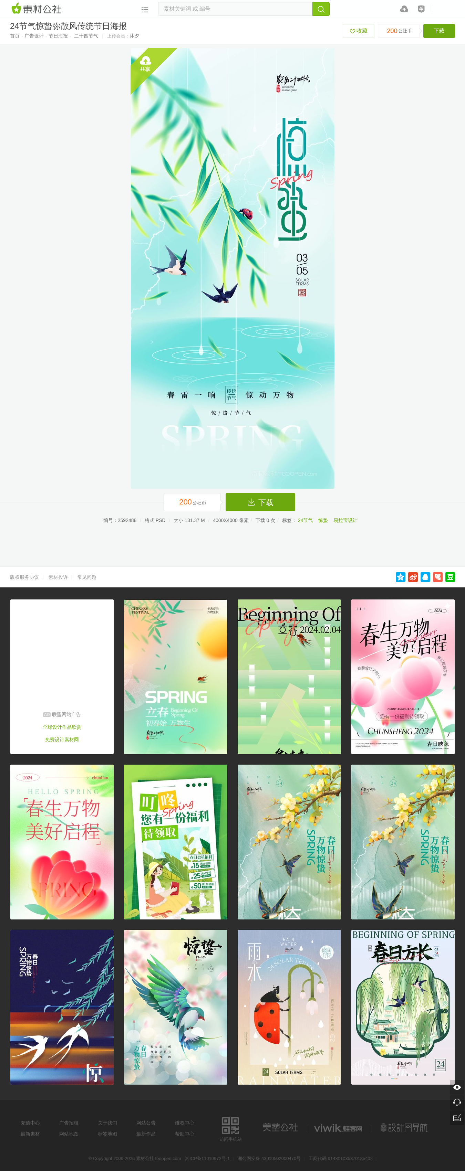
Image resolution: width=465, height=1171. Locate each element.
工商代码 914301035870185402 (341, 1158)
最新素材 (30, 1134)
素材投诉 (58, 577)
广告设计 (34, 36)
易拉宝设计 (345, 520)
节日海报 (58, 36)
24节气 (305, 520)
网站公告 (146, 1123)
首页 (15, 36)
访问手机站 (230, 1128)
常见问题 (86, 577)
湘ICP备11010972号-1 (207, 1158)
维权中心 (184, 1123)
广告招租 (69, 1123)
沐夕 (134, 36)
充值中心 (30, 1123)
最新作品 (146, 1134)
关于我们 (107, 1123)
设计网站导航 (405, 1128)
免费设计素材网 (62, 739)
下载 (439, 31)
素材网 (37, 8)
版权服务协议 (24, 577)
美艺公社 (280, 1128)
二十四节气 (86, 36)
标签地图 (107, 1134)
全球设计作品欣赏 (62, 727)
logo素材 (339, 1128)
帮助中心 (184, 1134)
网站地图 (69, 1134)
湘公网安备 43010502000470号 (269, 1158)
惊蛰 (323, 520)
